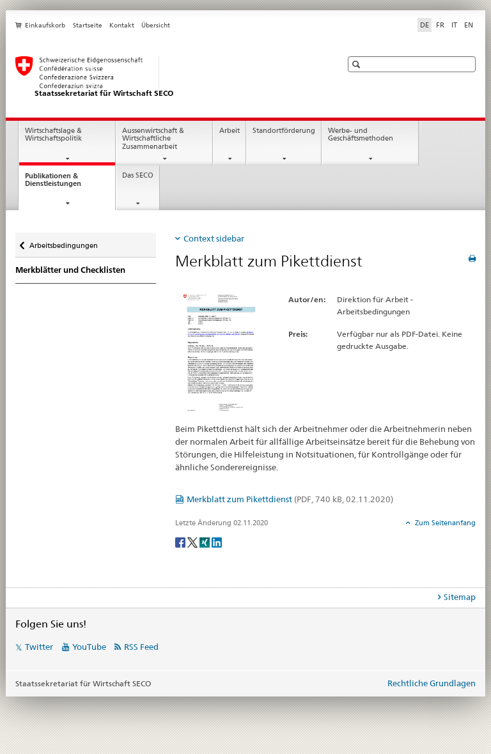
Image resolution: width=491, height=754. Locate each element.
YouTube (89, 647)
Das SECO (137, 175)
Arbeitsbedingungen (63, 242)
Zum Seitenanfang (444, 522)
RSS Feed (141, 647)
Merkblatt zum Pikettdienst (290, 499)
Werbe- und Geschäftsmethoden (360, 135)
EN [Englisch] (468, 24)
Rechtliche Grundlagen (431, 683)
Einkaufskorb (45, 25)
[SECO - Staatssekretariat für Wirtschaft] (165, 77)
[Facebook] (181, 542)
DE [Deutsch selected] (424, 24)
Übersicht (155, 25)
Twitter (39, 647)
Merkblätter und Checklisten (70, 270)
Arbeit (229, 131)
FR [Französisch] (440, 24)
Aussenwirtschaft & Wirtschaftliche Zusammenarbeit (153, 139)
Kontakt (121, 25)
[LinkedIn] (217, 542)
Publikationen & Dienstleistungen (64, 183)
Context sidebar (213, 238)
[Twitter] (193, 542)
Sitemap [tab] (460, 597)
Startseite (87, 25)
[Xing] (205, 542)
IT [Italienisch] (454, 24)
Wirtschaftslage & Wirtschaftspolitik (53, 135)
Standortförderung (284, 131)
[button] (358, 64)
